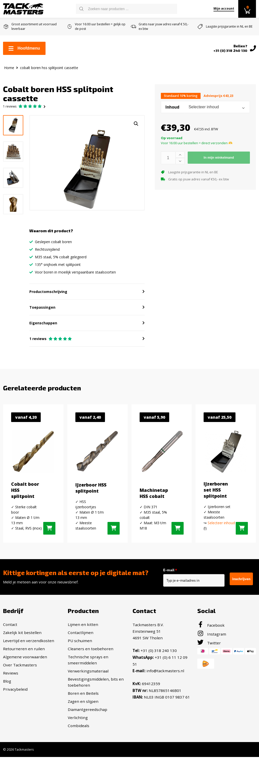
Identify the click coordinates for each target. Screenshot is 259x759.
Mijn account (223, 8)
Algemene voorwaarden (25, 658)
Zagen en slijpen (83, 703)
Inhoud (172, 107)
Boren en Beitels (83, 695)
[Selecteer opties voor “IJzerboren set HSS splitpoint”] (242, 530)
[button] (136, 123)
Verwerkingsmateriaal (88, 673)
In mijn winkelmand (219, 157)
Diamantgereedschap (87, 711)
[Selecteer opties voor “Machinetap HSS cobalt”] (177, 530)
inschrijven (241, 581)
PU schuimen (80, 642)
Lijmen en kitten (83, 626)
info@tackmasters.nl (165, 672)
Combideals (78, 727)
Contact (10, 626)
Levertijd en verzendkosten (28, 642)
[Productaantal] (168, 158)
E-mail (172, 572)
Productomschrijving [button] (48, 293)
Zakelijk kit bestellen (22, 634)
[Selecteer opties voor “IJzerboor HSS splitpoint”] (113, 530)
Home (9, 67)
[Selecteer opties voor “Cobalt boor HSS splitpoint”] (49, 530)
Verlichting (78, 719)
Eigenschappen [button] (43, 325)
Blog (7, 683)
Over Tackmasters (20, 666)
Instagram (211, 636)
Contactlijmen (80, 634)
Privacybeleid (15, 691)
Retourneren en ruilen (24, 650)
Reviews (10, 675)
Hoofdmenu (24, 48)
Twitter (209, 644)
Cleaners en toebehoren (90, 650)
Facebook (211, 627)
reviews (9, 106)
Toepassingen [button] (42, 309)
